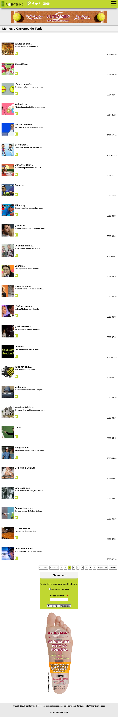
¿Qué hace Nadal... (24, 326)
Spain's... (19, 185)
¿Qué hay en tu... (23, 367)
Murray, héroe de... (24, 124)
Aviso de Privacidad (59, 712)
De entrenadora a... (24, 245)
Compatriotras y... (24, 508)
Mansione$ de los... (24, 407)
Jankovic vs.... (22, 104)
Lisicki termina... (23, 286)
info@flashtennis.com (95, 706)
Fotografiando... (23, 447)
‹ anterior (54, 567)
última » (113, 567)
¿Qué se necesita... (24, 306)
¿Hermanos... (21, 144)
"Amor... (19, 427)
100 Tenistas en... (23, 528)
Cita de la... (20, 346)
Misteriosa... (21, 387)
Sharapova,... (21, 64)
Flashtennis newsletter (60, 589)
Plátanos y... (21, 205)
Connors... (20, 266)
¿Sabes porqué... (23, 84)
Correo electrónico (59, 596)
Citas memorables (24, 548)
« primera (43, 567)
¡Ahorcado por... (23, 488)
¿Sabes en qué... (23, 44)
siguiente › (102, 567)
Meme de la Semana (25, 468)
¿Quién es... (21, 225)
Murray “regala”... (24, 165)
